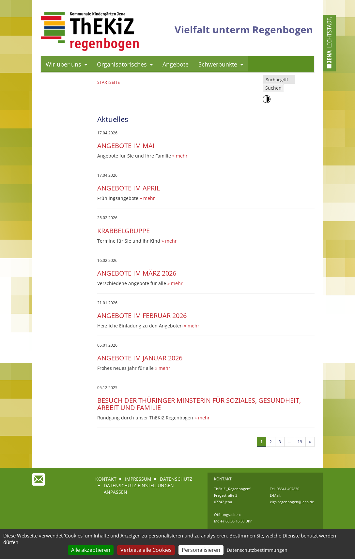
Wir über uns (66, 64)
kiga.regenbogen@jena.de (292, 501)
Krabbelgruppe (123, 230)
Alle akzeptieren (90, 549)
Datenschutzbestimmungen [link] (257, 550)
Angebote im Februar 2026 (142, 315)
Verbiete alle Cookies (146, 549)
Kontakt (105, 479)
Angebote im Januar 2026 (139, 358)
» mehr (180, 156)
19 (300, 442)
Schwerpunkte (220, 64)
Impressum (138, 479)
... (289, 442)
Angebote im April (128, 188)
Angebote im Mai (126, 145)
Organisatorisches (125, 64)
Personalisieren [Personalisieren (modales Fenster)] (201, 549)
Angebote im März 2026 (136, 273)
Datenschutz (176, 479)
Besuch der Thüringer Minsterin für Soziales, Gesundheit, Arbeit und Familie (199, 404)
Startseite (108, 82)
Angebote (175, 64)
